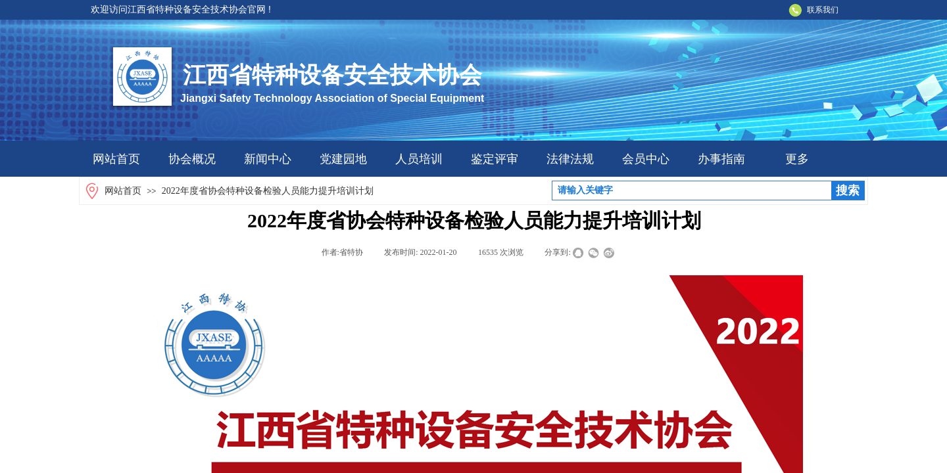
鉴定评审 (494, 159)
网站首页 (116, 159)
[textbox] (691, 190)
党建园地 (343, 159)
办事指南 (721, 159)
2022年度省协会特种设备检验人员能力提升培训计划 (268, 191)
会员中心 (645, 159)
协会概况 (192, 159)
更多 (797, 159)
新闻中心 (267, 159)
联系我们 (822, 9)
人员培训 (419, 159)
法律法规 (570, 159)
